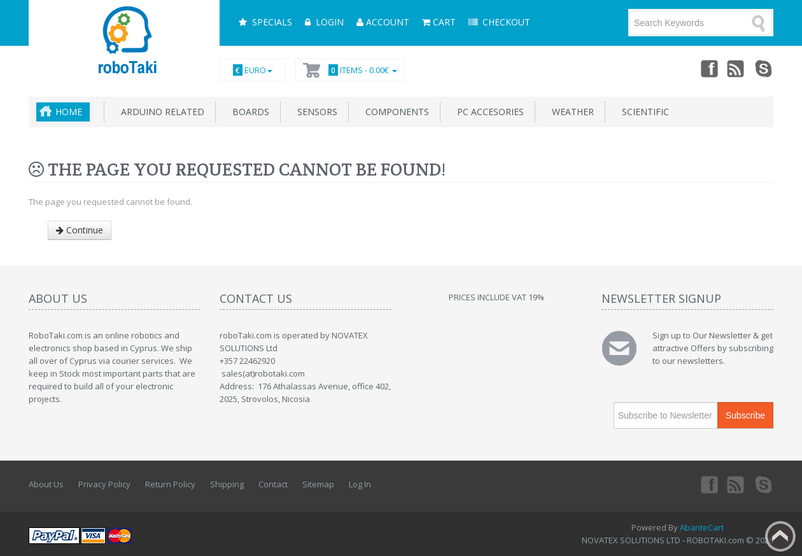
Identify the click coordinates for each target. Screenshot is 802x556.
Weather (570, 112)
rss (736, 68)
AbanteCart (702, 527)
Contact (273, 484)
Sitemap (318, 484)
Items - (361, 70)
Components (394, 112)
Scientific (643, 112)
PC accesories (488, 112)
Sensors (314, 112)
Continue (79, 230)
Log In (360, 484)
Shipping (227, 484)
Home (68, 112)
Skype (764, 68)
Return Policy (170, 484)
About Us (46, 484)
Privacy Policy (104, 484)
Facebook (708, 68)
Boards (248, 112)
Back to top (780, 536)
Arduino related (160, 112)
